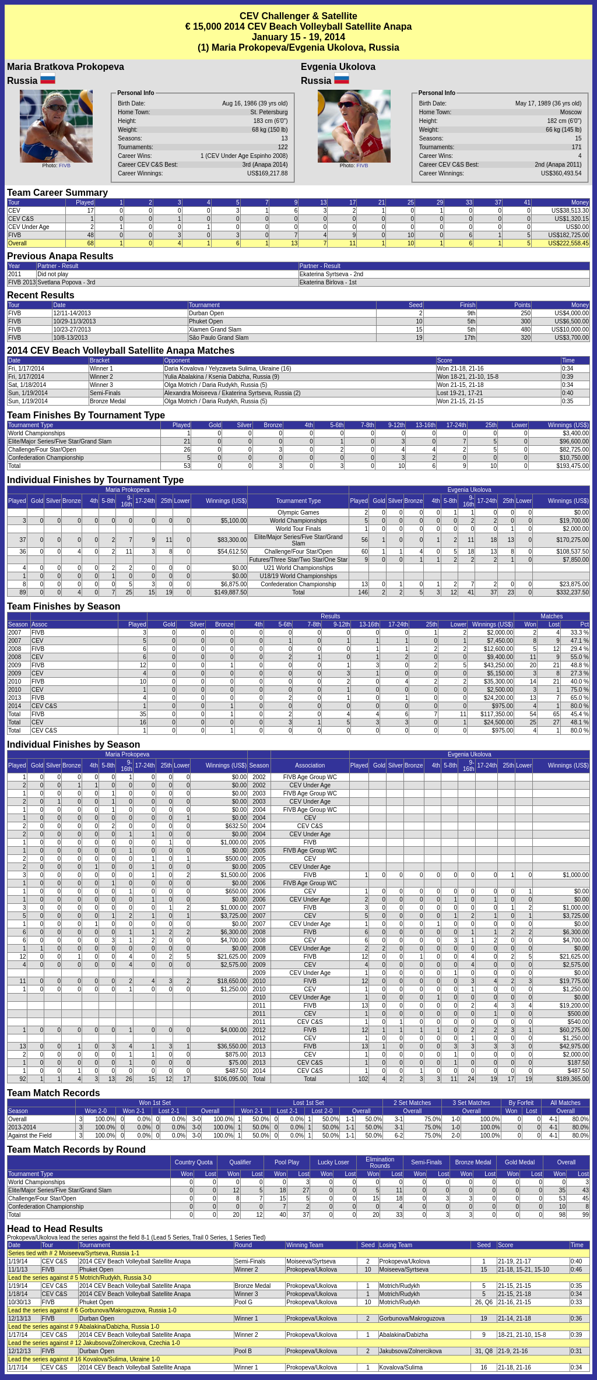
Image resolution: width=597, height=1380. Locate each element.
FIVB (65, 165)
